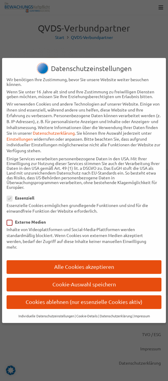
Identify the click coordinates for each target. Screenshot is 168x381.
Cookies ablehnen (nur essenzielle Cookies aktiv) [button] (84, 298)
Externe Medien (29, 218)
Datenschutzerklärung (54, 128)
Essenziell (23, 193)
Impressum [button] (142, 311)
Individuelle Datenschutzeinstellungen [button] (46, 311)
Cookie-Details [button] (87, 311)
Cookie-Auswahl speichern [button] (84, 280)
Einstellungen (20, 134)
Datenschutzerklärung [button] (116, 311)
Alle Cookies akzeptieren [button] (84, 262)
